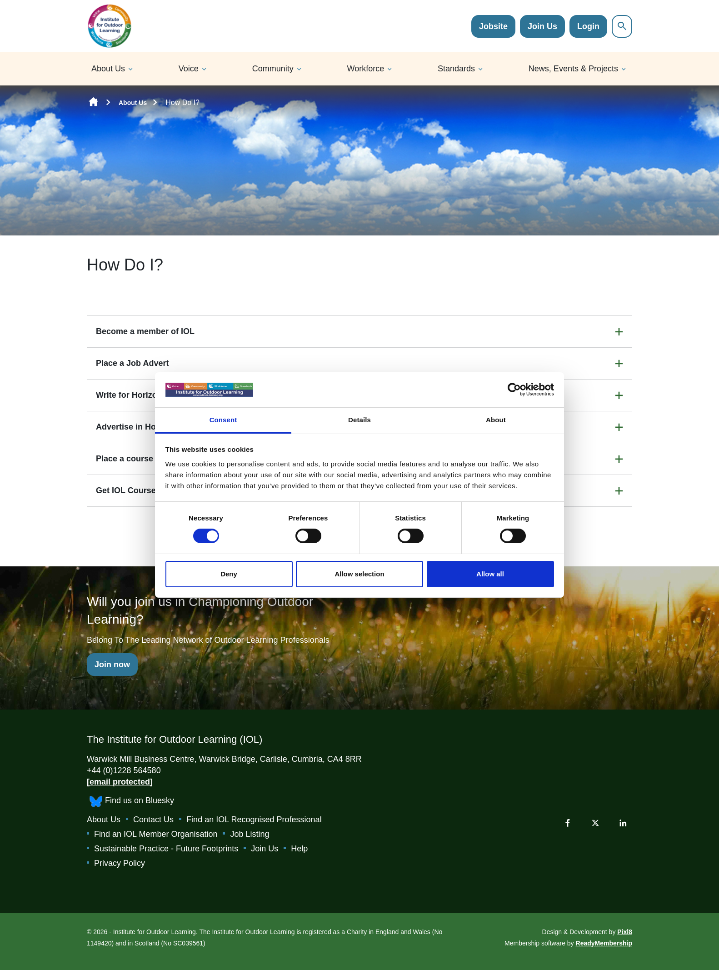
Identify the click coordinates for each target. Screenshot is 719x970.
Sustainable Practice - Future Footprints (166, 848)
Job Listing (249, 834)
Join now (112, 664)
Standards (456, 68)
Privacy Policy (119, 863)
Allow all (490, 574)
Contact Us (153, 819)
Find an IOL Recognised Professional (254, 819)
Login (588, 26)
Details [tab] (359, 420)
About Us (108, 68)
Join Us (542, 26)
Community (273, 68)
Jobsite (493, 26)
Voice (189, 68)
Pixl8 (624, 931)
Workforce (365, 68)
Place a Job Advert (132, 363)
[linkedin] (623, 823)
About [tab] (496, 420)
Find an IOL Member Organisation (155, 834)
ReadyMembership (604, 943)
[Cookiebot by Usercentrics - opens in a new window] (514, 389)
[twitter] (595, 823)
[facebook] (568, 823)
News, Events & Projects (573, 68)
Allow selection (359, 574)
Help (299, 848)
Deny (228, 574)
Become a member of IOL (145, 331)
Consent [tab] (223, 420)
